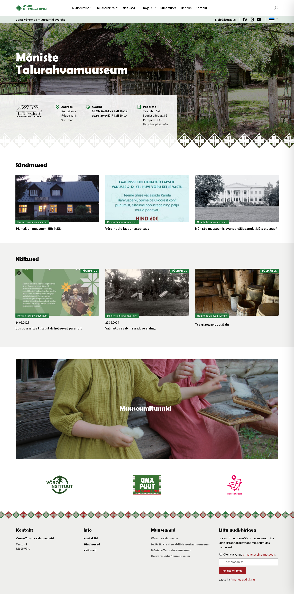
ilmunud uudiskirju (243, 579)
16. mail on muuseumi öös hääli (38, 228)
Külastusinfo (106, 8)
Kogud (147, 8)
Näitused (129, 8)
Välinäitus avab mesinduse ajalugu (130, 328)
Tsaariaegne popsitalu (212, 324)
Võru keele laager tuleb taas (127, 228)
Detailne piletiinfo (155, 124)
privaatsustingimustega (259, 554)
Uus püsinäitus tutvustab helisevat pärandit (48, 328)
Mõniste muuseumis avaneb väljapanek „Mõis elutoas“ (236, 228)
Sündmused (168, 8)
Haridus (186, 8)
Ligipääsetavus (225, 19)
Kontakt (201, 8)
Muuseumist (80, 8)
